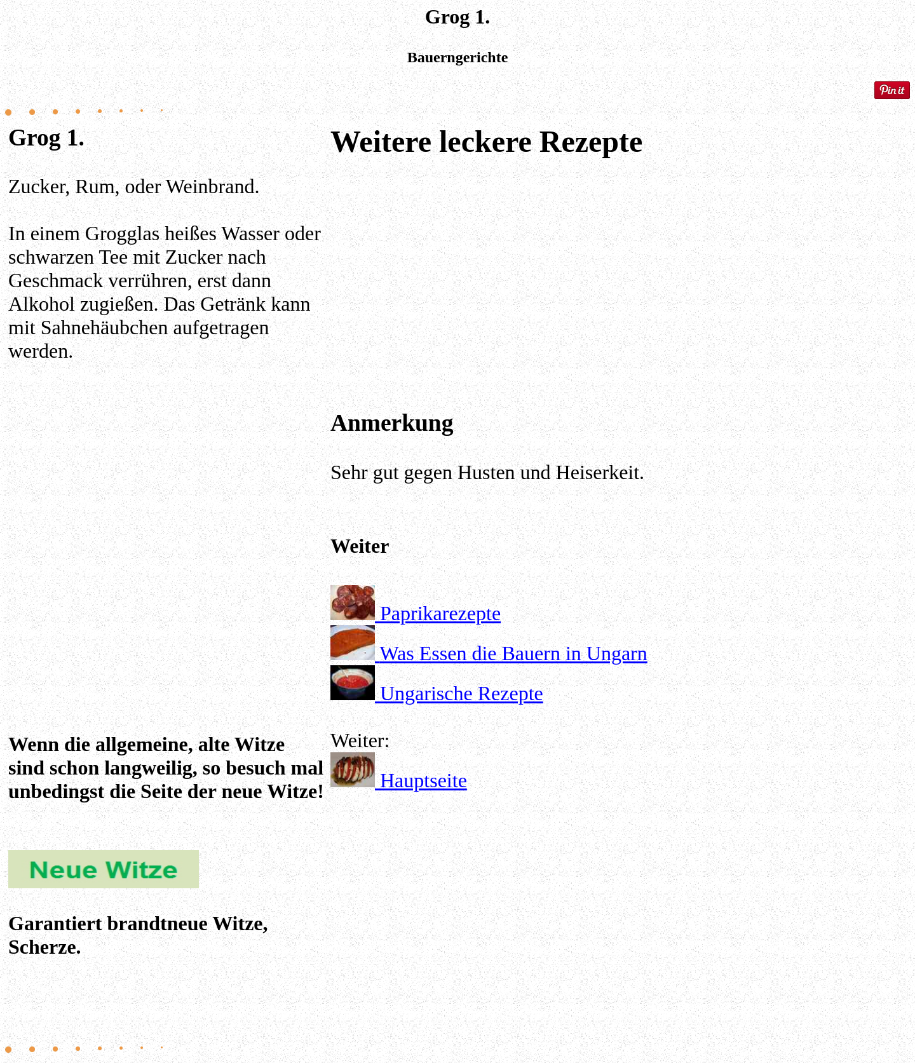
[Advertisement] (167, 522)
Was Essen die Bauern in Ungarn (513, 653)
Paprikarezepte (440, 613)
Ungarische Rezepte (461, 693)
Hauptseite (423, 780)
